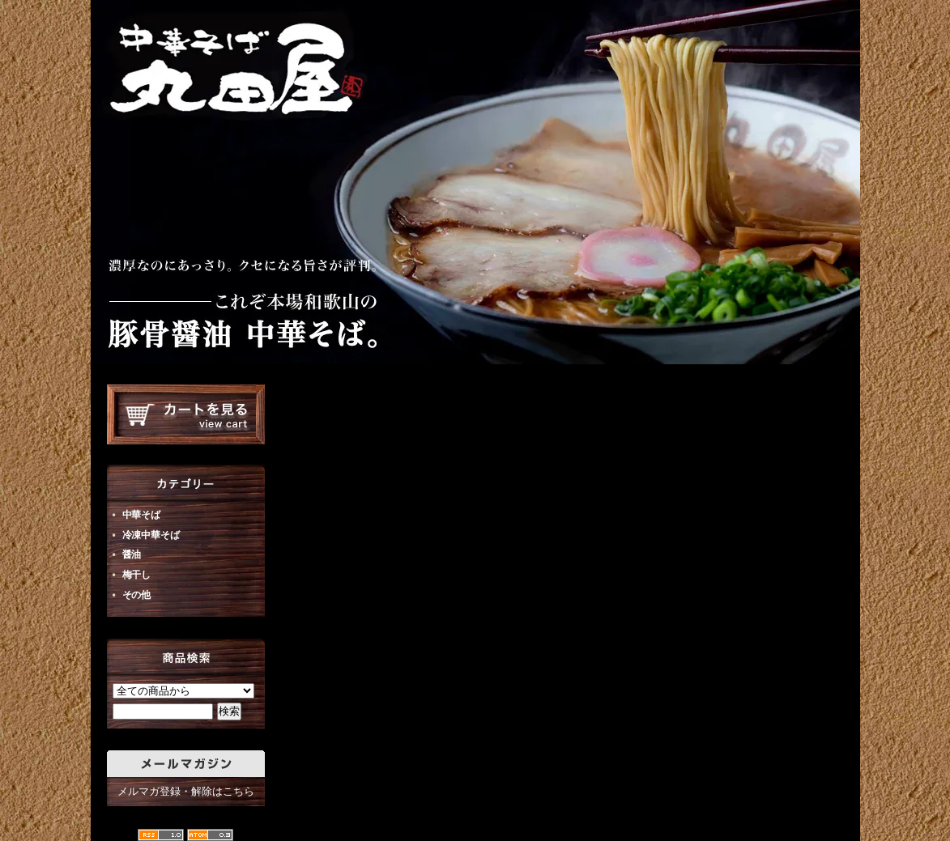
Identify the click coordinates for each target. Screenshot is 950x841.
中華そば (141, 514)
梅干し (136, 574)
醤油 (132, 554)
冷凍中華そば (151, 535)
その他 (136, 595)
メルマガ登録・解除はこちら (185, 791)
